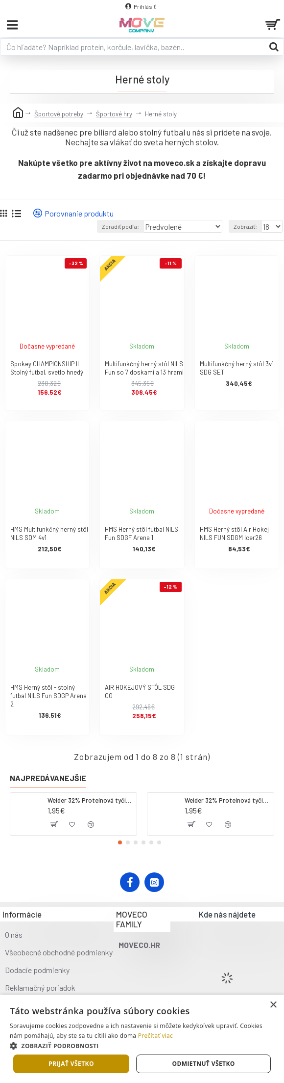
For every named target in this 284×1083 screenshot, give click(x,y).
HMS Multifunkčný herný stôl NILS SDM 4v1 (49, 533)
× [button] (273, 1005)
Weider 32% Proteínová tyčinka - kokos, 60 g (90, 800)
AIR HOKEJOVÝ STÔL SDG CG (140, 691)
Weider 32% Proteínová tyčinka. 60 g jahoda (227, 800)
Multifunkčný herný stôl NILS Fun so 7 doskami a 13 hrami (144, 368)
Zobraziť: (245, 226)
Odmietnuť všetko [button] (203, 1063)
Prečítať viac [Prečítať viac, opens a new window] (155, 1035)
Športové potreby (58, 114)
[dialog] (142, 1039)
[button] (120, 842)
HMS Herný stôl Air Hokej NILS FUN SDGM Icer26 (234, 533)
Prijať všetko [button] (71, 1063)
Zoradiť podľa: (120, 226)
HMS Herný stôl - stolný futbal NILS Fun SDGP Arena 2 (48, 695)
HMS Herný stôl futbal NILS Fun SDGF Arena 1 (141, 533)
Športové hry (114, 114)
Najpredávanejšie (48, 778)
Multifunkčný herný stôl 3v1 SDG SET (237, 368)
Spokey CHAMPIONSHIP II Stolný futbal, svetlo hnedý (46, 368)
